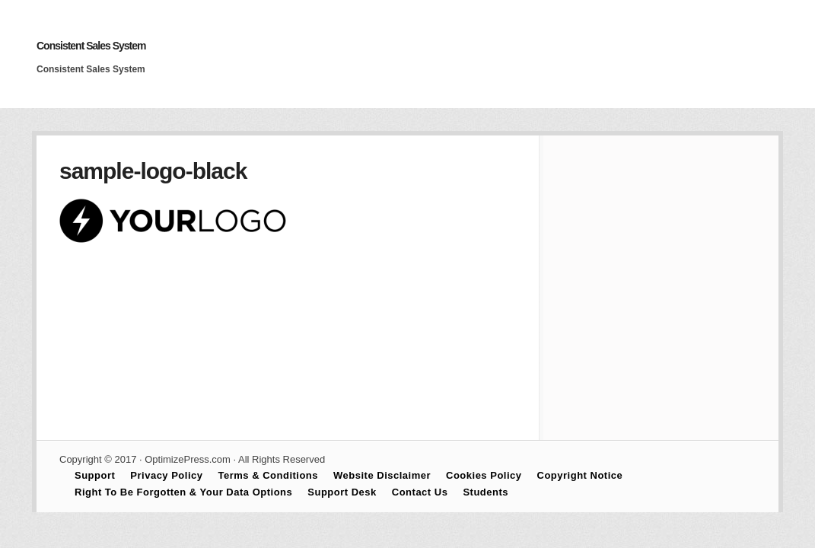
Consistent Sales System (91, 46)
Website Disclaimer (382, 475)
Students (485, 492)
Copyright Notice (580, 475)
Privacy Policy (166, 475)
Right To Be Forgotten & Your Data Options (183, 492)
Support (95, 475)
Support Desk (342, 492)
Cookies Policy (483, 475)
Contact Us (420, 492)
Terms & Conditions (268, 475)
